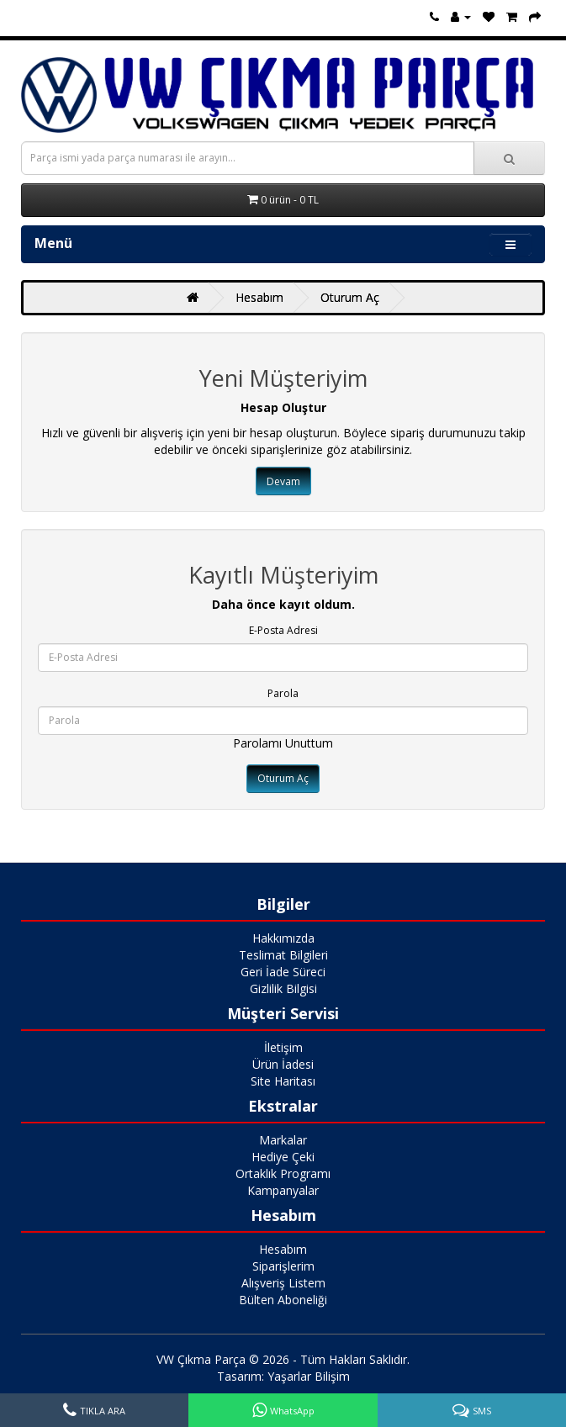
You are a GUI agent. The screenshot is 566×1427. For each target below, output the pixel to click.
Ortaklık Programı (283, 1173)
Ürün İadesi (283, 1064)
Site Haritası (283, 1081)
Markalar (283, 1140)
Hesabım (259, 297)
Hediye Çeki (283, 1157)
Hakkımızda (283, 938)
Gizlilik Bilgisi (283, 988)
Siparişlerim (283, 1266)
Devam (283, 481)
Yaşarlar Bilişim (308, 1376)
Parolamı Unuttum (283, 743)
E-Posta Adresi (283, 630)
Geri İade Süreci (283, 972)
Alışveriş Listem (283, 1283)
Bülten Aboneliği (283, 1300)
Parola (283, 693)
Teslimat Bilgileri (283, 955)
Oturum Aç (349, 297)
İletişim (283, 1047)
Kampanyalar (283, 1190)
